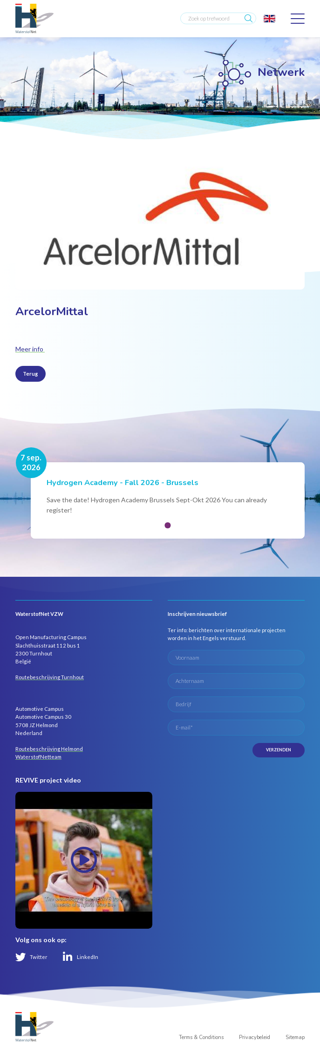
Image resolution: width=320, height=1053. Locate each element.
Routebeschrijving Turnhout (49, 677)
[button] (167, 525)
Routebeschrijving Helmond (49, 749)
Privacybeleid (254, 1037)
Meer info (30, 349)
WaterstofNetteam (38, 757)
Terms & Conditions (201, 1037)
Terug (30, 374)
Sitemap (295, 1037)
